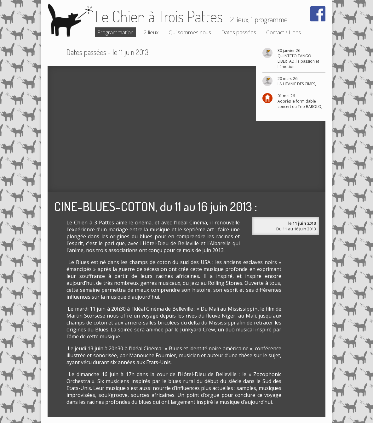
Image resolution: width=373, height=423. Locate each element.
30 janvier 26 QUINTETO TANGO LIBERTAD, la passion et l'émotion (298, 58)
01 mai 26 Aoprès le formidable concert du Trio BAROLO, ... (300, 104)
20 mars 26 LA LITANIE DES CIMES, (297, 81)
